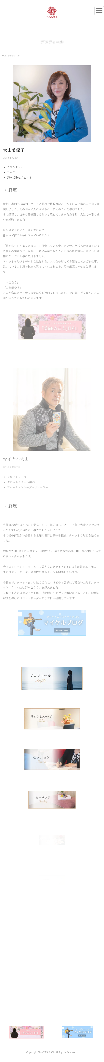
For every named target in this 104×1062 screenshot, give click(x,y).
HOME (3, 55)
